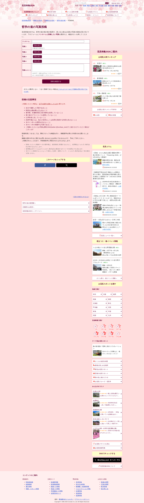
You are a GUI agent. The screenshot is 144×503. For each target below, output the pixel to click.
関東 (84, 5)
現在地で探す (116, 3)
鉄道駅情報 (54, 482)
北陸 (105, 5)
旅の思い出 (104, 489)
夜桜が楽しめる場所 (100, 365)
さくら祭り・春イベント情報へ (107, 278)
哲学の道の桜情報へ (29, 203)
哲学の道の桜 (61, 20)
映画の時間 (104, 482)
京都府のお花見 (49, 20)
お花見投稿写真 (112, 12)
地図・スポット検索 (32, 489)
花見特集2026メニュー (31, 12)
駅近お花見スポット (100, 369)
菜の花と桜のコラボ (100, 377)
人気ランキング (32, 15)
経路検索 (29, 484)
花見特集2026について (106, 466)
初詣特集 (79, 493)
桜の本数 (112, 115)
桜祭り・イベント (92, 15)
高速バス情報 (55, 489)
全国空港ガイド (56, 493)
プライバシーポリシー (82, 499)
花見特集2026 (28, 5)
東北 (97, 5)
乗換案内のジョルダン (66, 499)
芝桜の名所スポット (100, 373)
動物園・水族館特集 (82, 486)
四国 (116, 5)
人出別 (96, 115)
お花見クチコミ (92, 12)
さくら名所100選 (71, 12)
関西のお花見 (37, 20)
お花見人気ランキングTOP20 (106, 109)
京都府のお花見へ (28, 207)
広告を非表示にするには (81, 197)
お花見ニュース (72, 15)
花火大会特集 (80, 484)
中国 (112, 5)
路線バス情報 (55, 486)
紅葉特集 (79, 491)
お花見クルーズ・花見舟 (102, 381)
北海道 (92, 5)
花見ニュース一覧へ (106, 235)
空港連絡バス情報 (56, 491)
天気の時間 (104, 484)
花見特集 (79, 482)
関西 (88, 5)
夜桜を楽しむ (51, 15)
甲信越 (101, 5)
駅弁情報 (104, 486)
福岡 (114, 294)
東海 (109, 5)
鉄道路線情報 (55, 484)
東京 (94, 294)
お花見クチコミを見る (101, 444)
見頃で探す (51, 12)
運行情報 (29, 486)
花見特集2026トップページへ (32, 211)
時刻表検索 (29, 482)
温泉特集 (79, 495)
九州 (120, 5)
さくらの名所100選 (100, 361)
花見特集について (112, 15)
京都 (104, 294)
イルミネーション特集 (83, 489)
